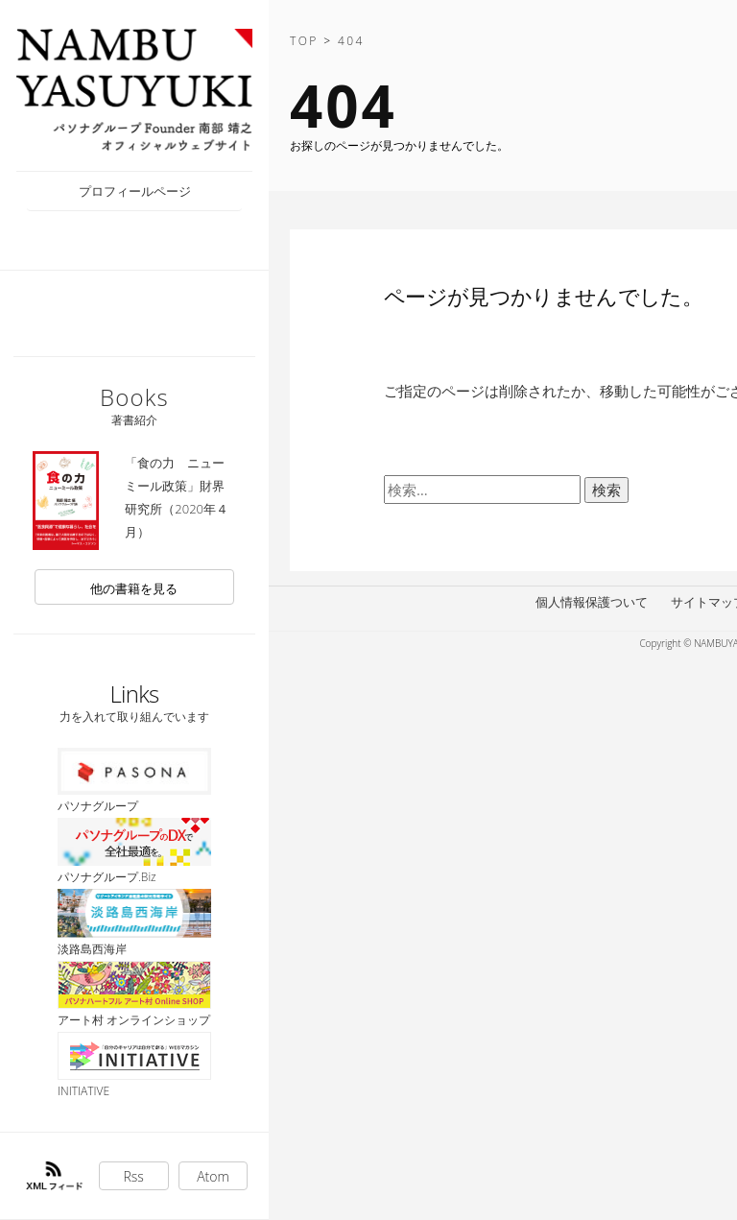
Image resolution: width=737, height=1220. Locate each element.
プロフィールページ (135, 191)
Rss (134, 1176)
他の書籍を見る (134, 588)
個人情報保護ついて (591, 601)
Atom (213, 1176)
